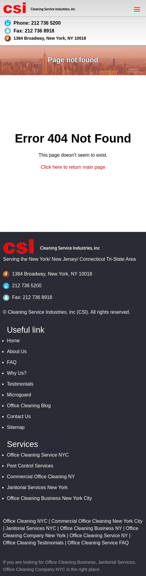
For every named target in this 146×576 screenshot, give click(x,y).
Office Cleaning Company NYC (34, 569)
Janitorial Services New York (37, 487)
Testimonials (20, 384)
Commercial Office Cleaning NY (41, 476)
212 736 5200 (27, 285)
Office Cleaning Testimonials (33, 542)
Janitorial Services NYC (31, 528)
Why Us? (16, 373)
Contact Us (19, 416)
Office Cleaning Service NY (99, 535)
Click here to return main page (73, 167)
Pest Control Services (30, 465)
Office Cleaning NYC (25, 521)
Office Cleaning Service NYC (38, 454)
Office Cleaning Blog (29, 405)
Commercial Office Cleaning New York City (96, 521)
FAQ (12, 362)
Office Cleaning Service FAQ (98, 542)
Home (13, 340)
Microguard (19, 394)
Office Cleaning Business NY (91, 528)
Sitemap (16, 427)
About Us (17, 351)
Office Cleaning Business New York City (49, 498)
